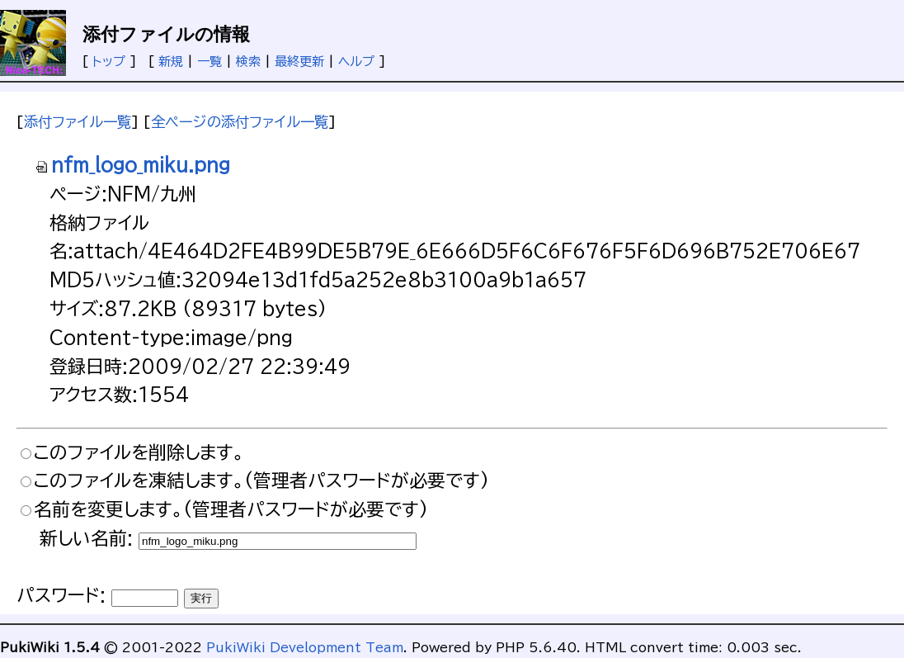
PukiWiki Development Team (304, 647)
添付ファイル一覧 (77, 122)
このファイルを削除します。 (139, 452)
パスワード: (61, 595)
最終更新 (299, 61)
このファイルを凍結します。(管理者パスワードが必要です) (261, 480)
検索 (248, 61)
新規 (170, 61)
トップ (108, 61)
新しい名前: (86, 538)
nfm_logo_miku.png (132, 165)
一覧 (209, 61)
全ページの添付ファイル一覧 (239, 122)
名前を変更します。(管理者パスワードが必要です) (231, 509)
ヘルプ (356, 61)
